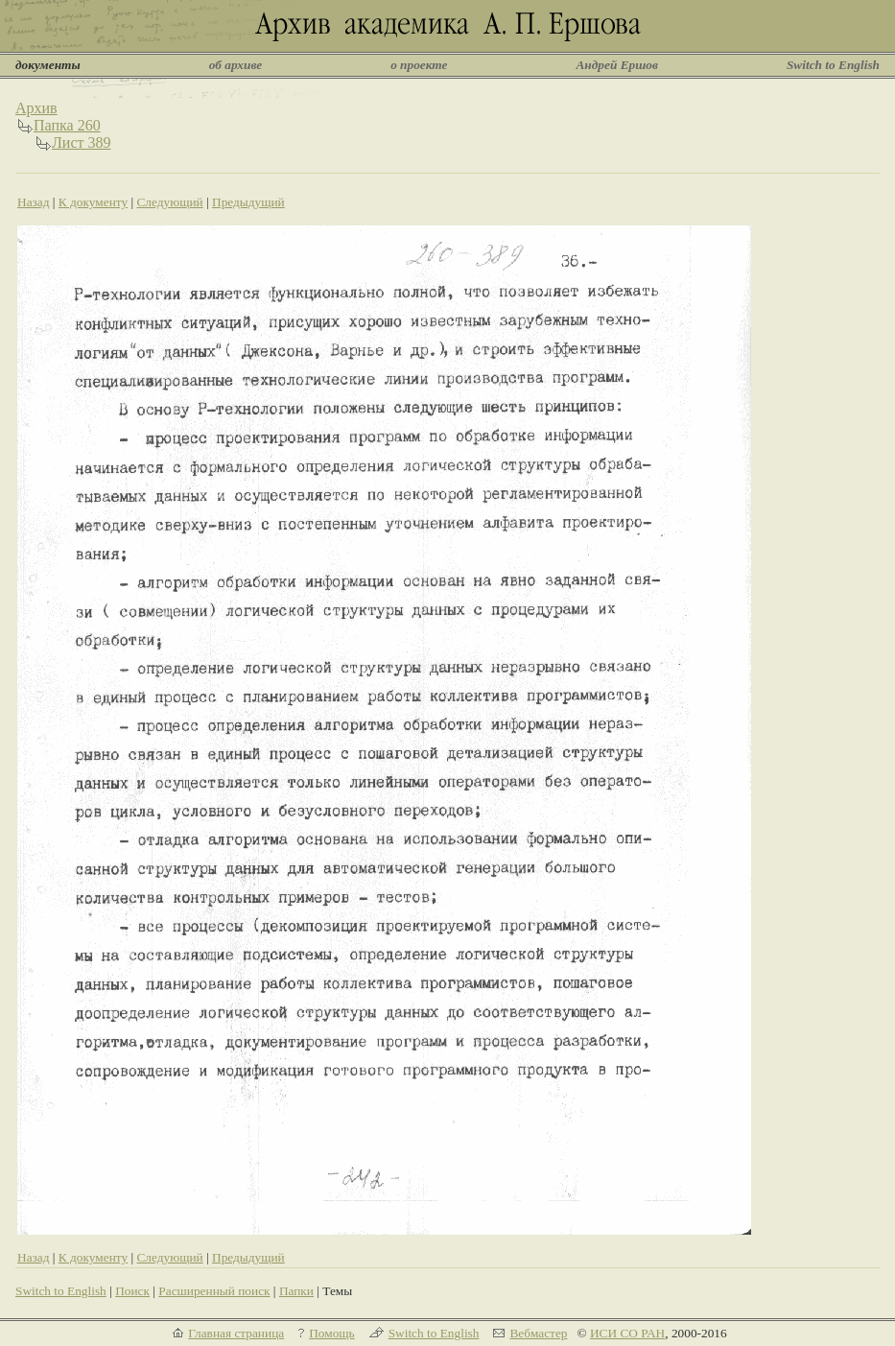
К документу (93, 202)
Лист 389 (81, 142)
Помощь (331, 1333)
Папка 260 (67, 125)
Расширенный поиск (214, 1291)
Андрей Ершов (617, 65)
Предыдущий (248, 202)
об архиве (236, 65)
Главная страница (236, 1333)
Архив (36, 108)
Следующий (169, 202)
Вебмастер (538, 1333)
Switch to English (833, 65)
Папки (296, 1291)
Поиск (132, 1291)
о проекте (418, 65)
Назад (33, 202)
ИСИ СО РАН (627, 1333)
